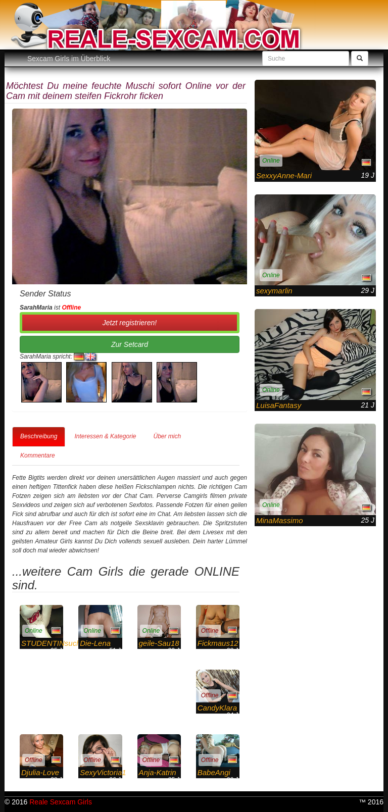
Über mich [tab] (167, 436)
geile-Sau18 (159, 643)
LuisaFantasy (278, 405)
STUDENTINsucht (52, 643)
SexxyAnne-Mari (284, 175)
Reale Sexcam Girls (60, 802)
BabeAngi (214, 772)
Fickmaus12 (218, 643)
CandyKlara (217, 707)
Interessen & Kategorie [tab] (105, 436)
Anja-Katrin (157, 772)
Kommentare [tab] (37, 455)
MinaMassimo (279, 520)
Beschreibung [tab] (38, 436)
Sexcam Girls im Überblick (68, 59)
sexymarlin (274, 290)
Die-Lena (95, 643)
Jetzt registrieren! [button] (130, 323)
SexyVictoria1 (103, 772)
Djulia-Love (40, 772)
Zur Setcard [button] (129, 344)
